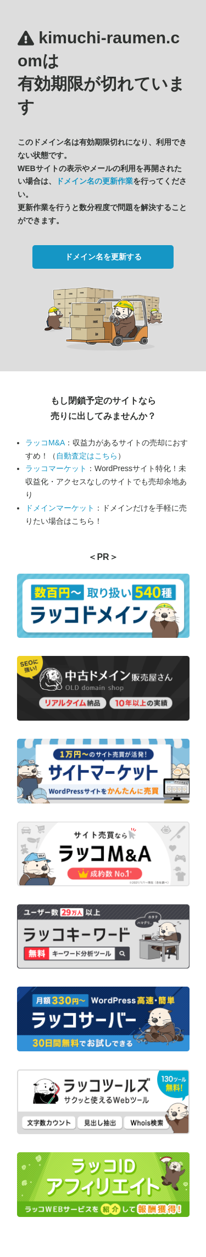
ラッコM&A (45, 442)
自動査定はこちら (87, 455)
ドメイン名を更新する (103, 256)
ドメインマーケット (59, 507)
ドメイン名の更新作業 (94, 181)
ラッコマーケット (56, 468)
